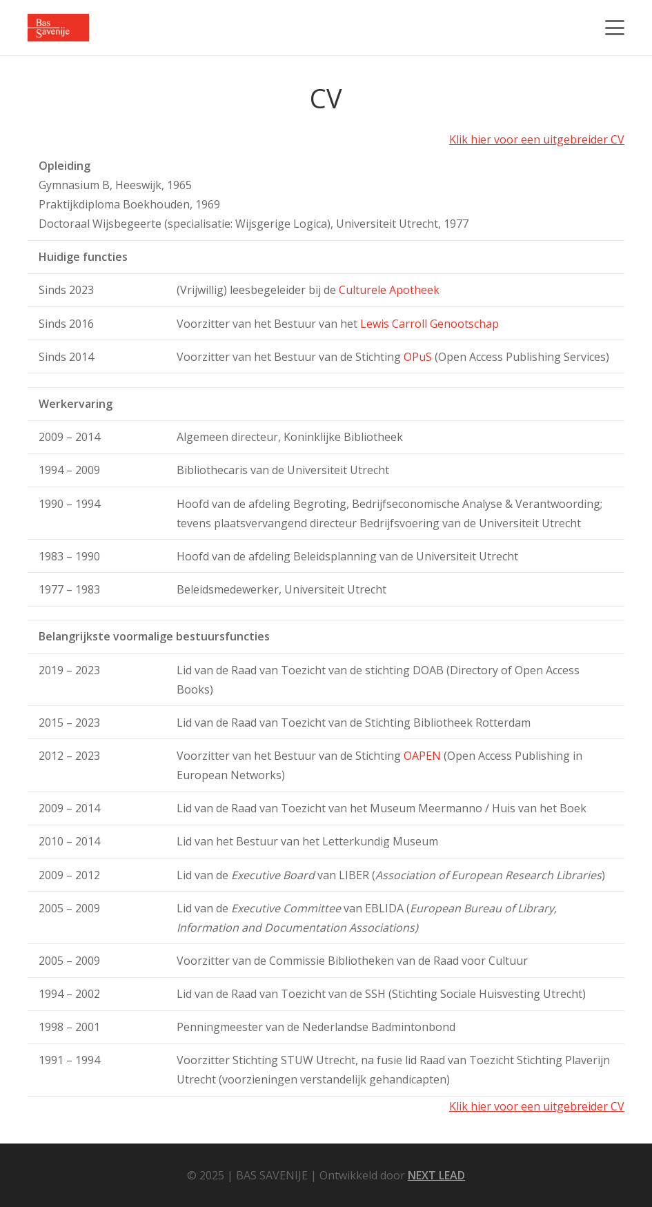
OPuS (418, 356)
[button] (614, 27)
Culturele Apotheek (389, 289)
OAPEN (422, 755)
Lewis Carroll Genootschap (429, 323)
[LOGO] (58, 27)
